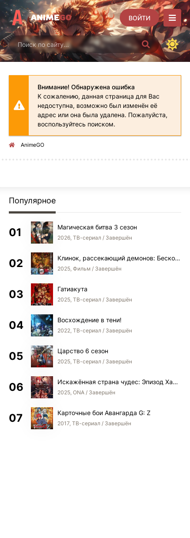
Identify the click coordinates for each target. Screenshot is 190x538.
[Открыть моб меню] (172, 18)
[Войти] (139, 18)
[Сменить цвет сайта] (172, 44)
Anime (51, 18)
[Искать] (146, 44)
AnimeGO (32, 144)
